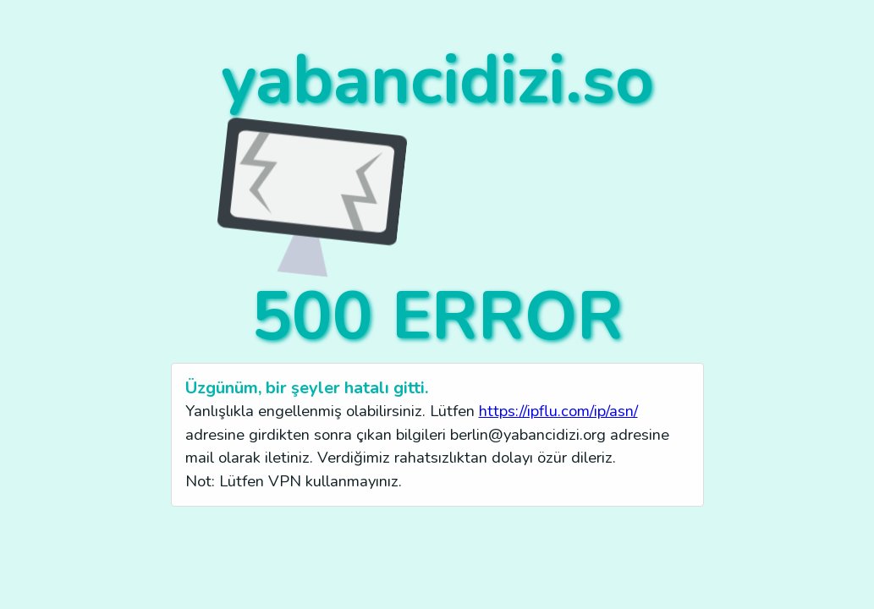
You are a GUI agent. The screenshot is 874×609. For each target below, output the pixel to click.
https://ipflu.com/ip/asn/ (558, 410)
